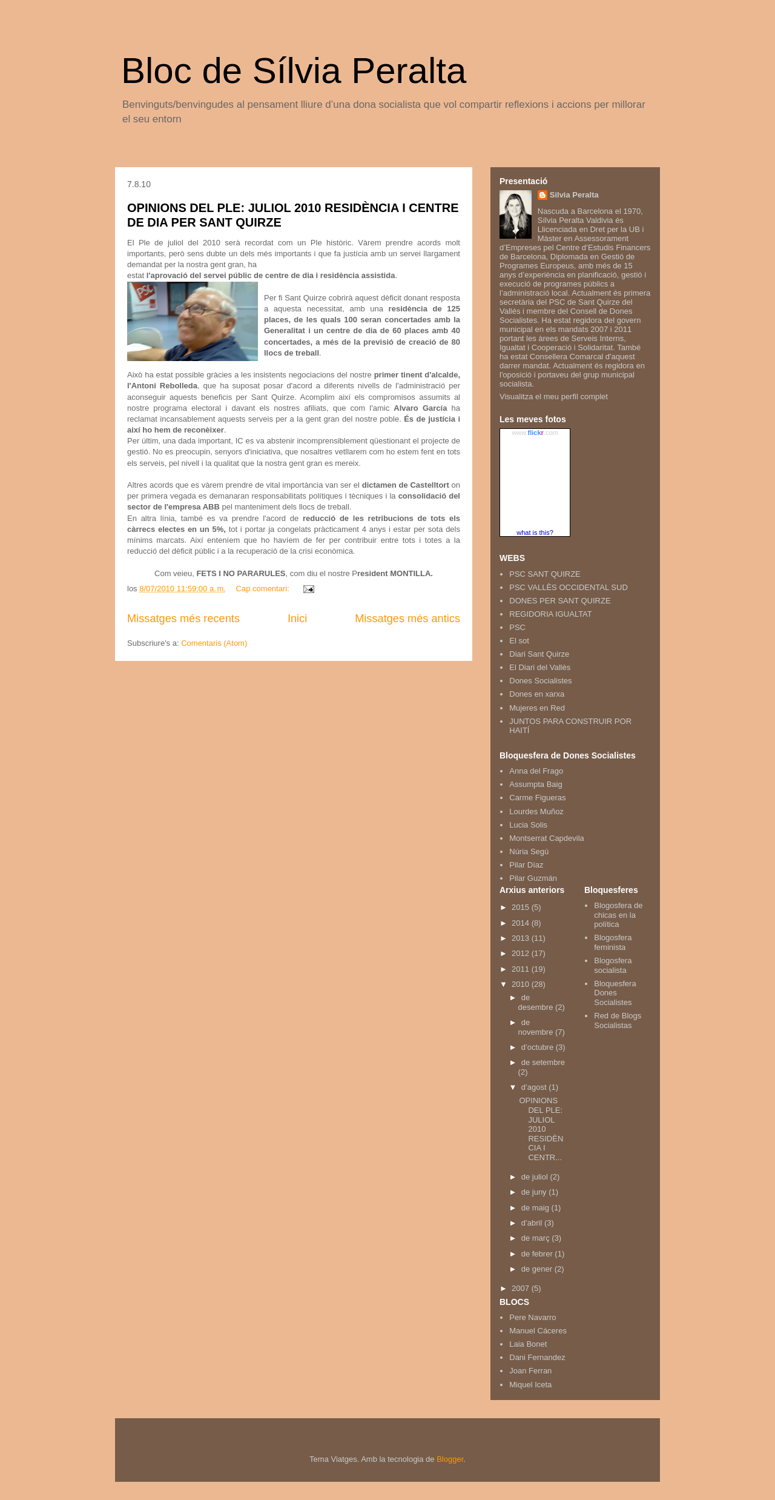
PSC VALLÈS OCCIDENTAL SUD (568, 587)
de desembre (536, 1002)
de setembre (543, 1062)
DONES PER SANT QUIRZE (559, 600)
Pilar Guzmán (533, 878)
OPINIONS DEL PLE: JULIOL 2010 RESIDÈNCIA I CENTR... (541, 1129)
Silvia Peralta (574, 194)
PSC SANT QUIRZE (545, 574)
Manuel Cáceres (538, 1330)
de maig (536, 1207)
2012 (522, 953)
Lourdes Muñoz (536, 811)
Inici (297, 618)
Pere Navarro (532, 1317)
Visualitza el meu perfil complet (554, 396)
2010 (522, 984)
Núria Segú (529, 851)
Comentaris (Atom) (214, 643)
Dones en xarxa (536, 694)
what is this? (534, 532)
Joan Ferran (530, 1370)
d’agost (535, 1087)
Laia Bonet (528, 1344)
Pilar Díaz (526, 864)
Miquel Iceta (530, 1384)
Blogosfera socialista (613, 965)
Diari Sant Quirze (539, 654)
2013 (522, 938)
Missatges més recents (183, 618)
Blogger (450, 1459)
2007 (522, 1288)
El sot (519, 640)
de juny (535, 1191)
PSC (517, 627)
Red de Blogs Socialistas (617, 1020)
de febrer (538, 1253)
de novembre (536, 1027)
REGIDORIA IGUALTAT (550, 614)
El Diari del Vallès (539, 667)
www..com (535, 432)
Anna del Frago (536, 770)
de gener (538, 1268)
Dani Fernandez (537, 1357)
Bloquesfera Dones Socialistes (615, 993)
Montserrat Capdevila (546, 838)
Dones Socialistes (540, 680)
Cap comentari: (264, 588)
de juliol (535, 1176)
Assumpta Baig (535, 784)
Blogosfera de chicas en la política (618, 915)
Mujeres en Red (537, 707)
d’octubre (538, 1047)
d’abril (532, 1222)
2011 (522, 969)
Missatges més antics (407, 618)
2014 (522, 923)
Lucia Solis (528, 824)
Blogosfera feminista (613, 942)
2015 (522, 907)
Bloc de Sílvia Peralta (293, 70)
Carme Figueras (537, 797)
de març (536, 1238)
